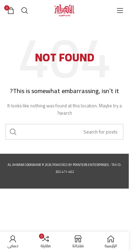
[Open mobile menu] (120, 10)
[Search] (25, 10)
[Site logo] (64, 10)
